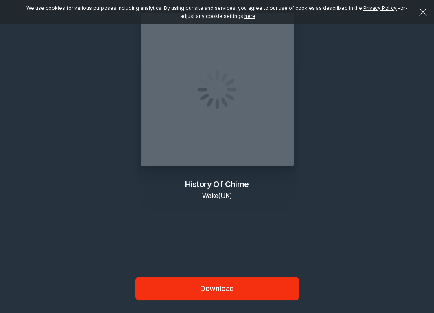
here (249, 16)
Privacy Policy (380, 8)
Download (217, 288)
